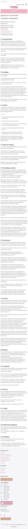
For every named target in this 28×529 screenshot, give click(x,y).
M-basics (2, 469)
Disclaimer (3, 461)
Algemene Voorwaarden (6, 456)
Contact (2, 463)
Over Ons (3, 453)
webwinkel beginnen (18, 524)
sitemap (11, 524)
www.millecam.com (6, 31)
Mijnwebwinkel (14, 526)
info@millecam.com (6, 33)
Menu (14, 11)
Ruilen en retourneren (5, 454)
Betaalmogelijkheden (5, 460)
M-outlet (2, 471)
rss (14, 524)
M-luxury (3, 472)
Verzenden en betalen (5, 458)
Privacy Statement (5, 457)
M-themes (3, 468)
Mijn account (20, 4)
